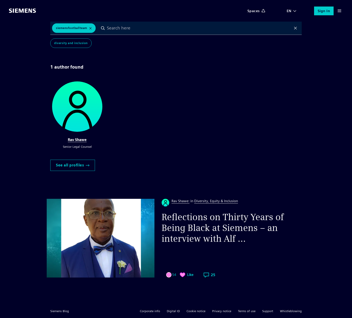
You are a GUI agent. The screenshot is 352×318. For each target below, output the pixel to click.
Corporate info (150, 311)
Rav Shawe (77, 140)
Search (102, 28)
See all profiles (72, 165)
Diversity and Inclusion (71, 43)
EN (289, 11)
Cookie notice (196, 311)
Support (267, 311)
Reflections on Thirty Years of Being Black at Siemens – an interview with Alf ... (223, 228)
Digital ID (173, 311)
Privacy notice (221, 311)
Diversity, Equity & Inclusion (216, 201)
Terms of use (246, 311)
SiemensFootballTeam (71, 28)
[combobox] (199, 28)
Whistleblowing (291, 311)
